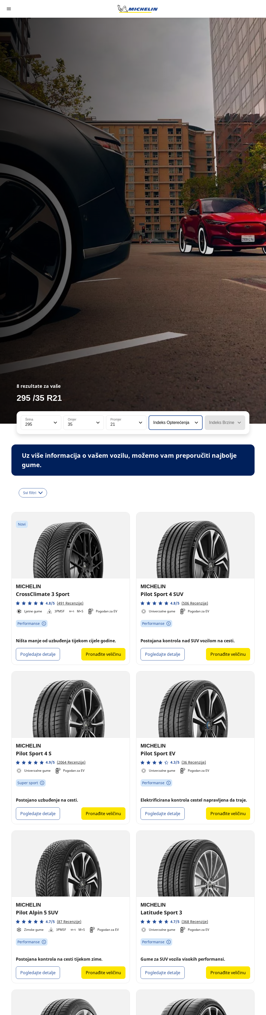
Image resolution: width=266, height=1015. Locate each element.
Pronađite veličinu (103, 654)
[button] (55, 422)
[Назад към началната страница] (137, 9)
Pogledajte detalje (38, 654)
